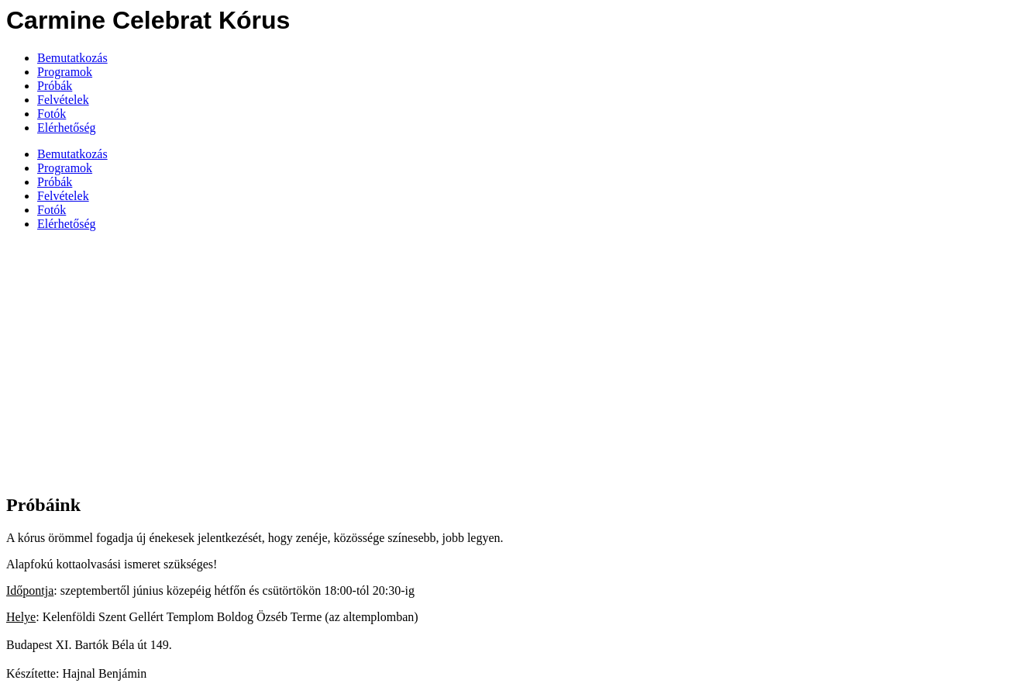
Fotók (51, 113)
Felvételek (63, 99)
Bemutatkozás (72, 57)
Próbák (54, 85)
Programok (64, 71)
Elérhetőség (66, 127)
